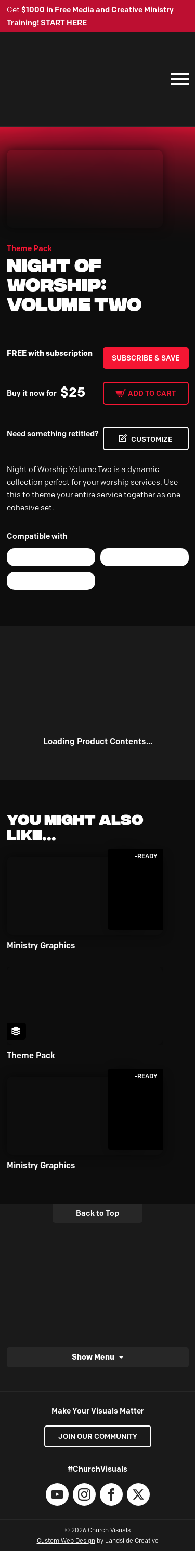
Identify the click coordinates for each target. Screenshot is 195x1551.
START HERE (64, 22)
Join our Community (97, 1436)
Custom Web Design (66, 1540)
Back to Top (97, 1213)
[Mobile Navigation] (177, 78)
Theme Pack (29, 248)
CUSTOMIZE (152, 439)
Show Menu (93, 1357)
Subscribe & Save (146, 358)
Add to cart (152, 393)
